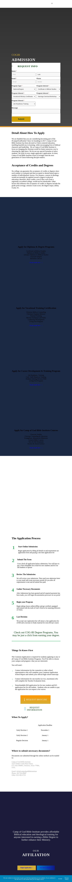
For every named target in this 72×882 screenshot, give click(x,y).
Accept (60, 878)
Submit (21, 119)
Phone (38, 78)
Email (14, 78)
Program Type (17, 86)
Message (15, 108)
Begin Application (36, 262)
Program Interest (42, 86)
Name (14, 71)
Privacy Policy (67, 878)
